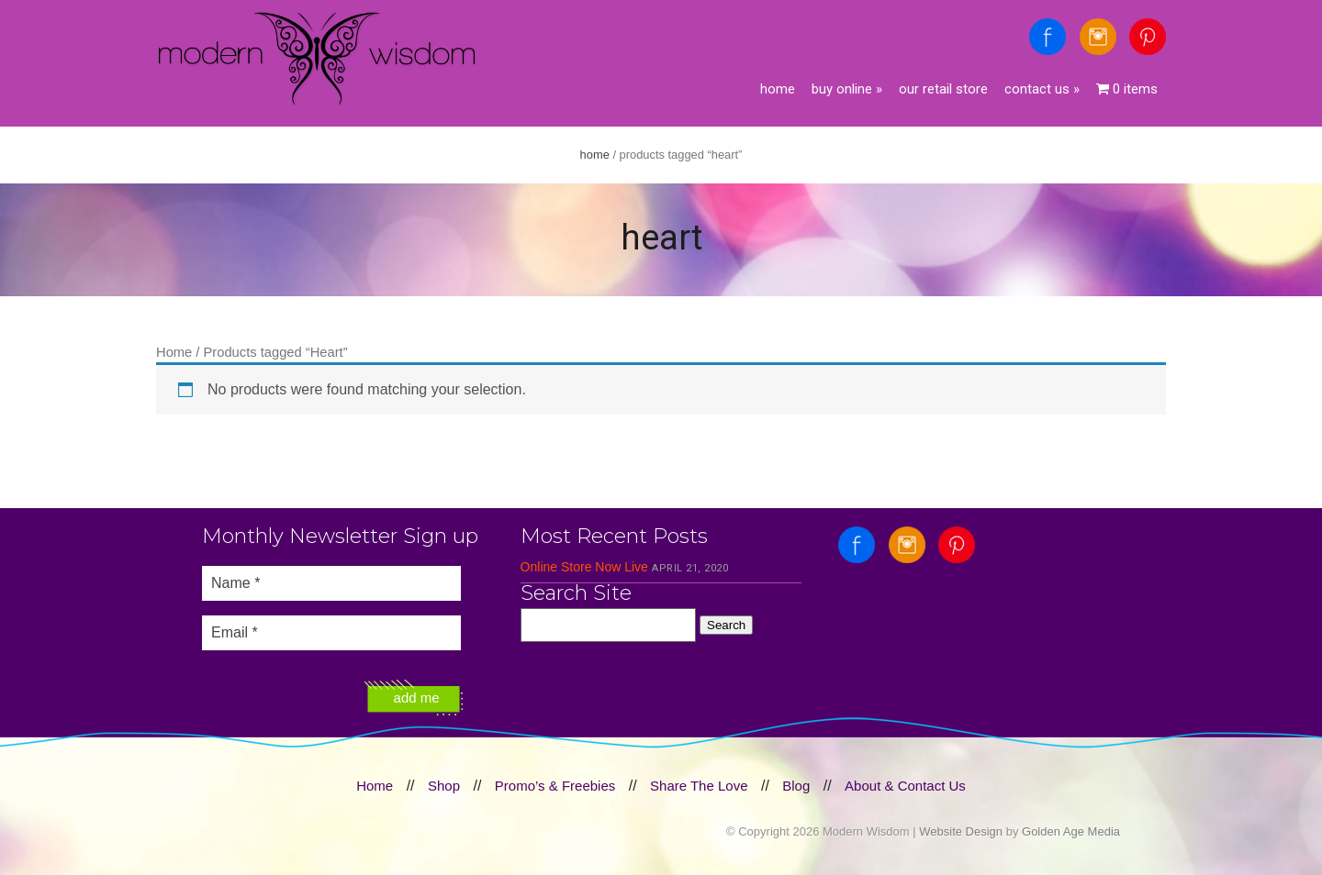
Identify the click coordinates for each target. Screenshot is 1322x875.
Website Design (961, 831)
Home (777, 89)
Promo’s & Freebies (555, 785)
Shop (444, 785)
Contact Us (1042, 89)
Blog (796, 785)
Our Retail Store (943, 89)
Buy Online (847, 89)
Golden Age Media (1071, 831)
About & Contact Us (905, 785)
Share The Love (698, 785)
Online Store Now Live (584, 566)
